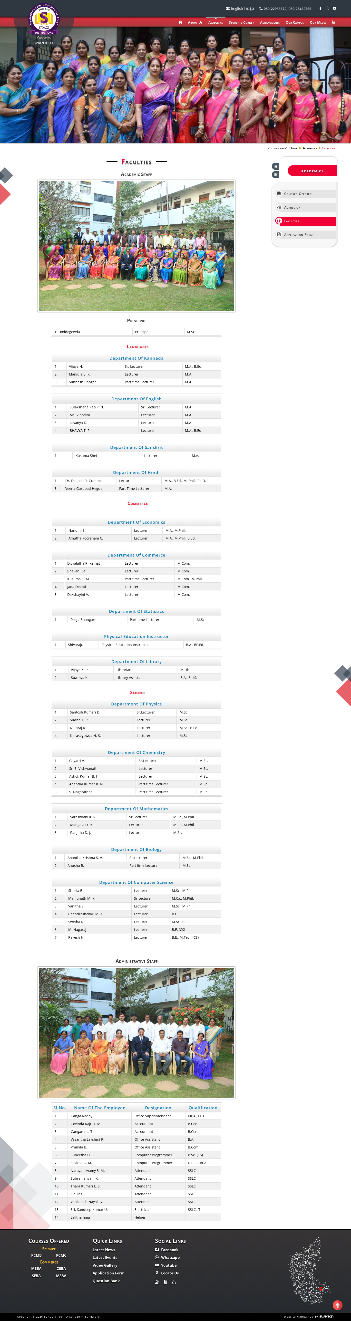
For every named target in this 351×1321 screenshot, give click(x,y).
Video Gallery (105, 1265)
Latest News (104, 1249)
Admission (290, 207)
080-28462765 (300, 8)
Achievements (270, 22)
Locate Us (167, 1273)
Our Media (318, 22)
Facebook (166, 1249)
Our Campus (295, 22)
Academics (215, 22)
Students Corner (241, 22)
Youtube (166, 1265)
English (237, 8)
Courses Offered (296, 193)
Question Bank (106, 1280)
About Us (195, 22)
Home (293, 148)
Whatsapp (167, 1257)
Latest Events (105, 1257)
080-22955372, (273, 8)
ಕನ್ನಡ (250, 8)
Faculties (289, 220)
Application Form (296, 234)
